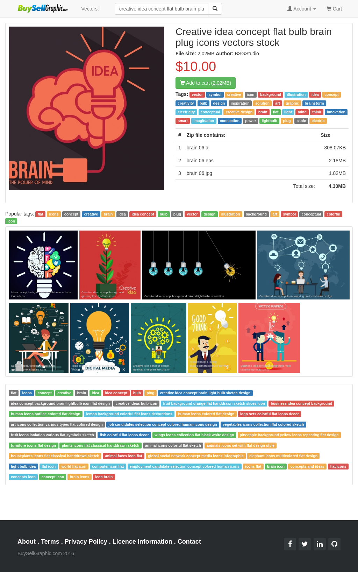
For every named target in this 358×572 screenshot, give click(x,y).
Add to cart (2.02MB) (205, 83)
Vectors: (90, 9)
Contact (189, 541)
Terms (50, 541)
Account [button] (301, 9)
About (26, 541)
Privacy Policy (86, 541)
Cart (334, 8)
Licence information (142, 541)
